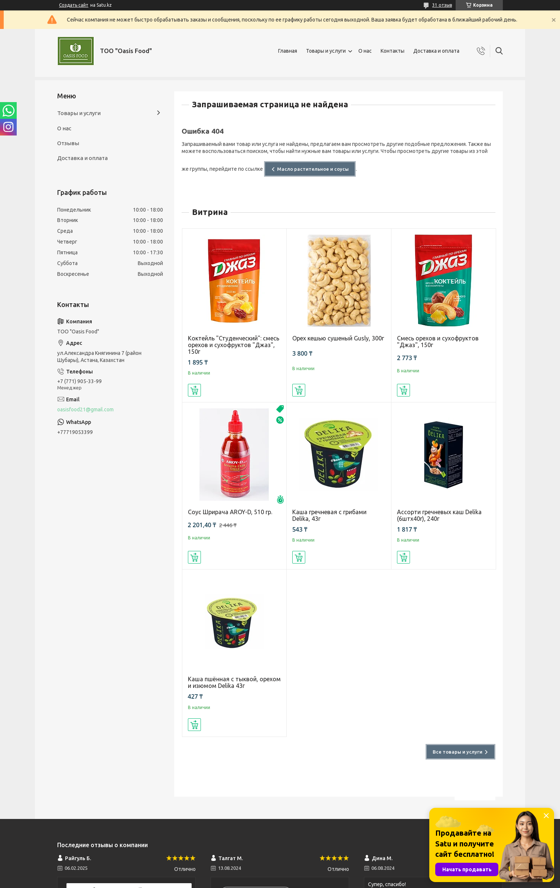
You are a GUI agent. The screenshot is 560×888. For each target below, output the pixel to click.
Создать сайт (73, 5)
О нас (365, 51)
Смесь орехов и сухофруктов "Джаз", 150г (438, 341)
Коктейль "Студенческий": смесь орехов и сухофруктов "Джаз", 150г (233, 345)
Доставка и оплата (436, 51)
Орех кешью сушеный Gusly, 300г (338, 338)
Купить (194, 390)
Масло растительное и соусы (313, 169)
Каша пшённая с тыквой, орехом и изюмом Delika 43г (234, 682)
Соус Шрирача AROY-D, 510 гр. (230, 512)
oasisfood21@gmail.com (85, 409)
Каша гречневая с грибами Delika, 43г (329, 515)
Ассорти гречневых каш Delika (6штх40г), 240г (439, 515)
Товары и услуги (326, 51)
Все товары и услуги (457, 751)
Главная (287, 51)
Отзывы (68, 143)
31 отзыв (442, 5)
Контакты (392, 51)
